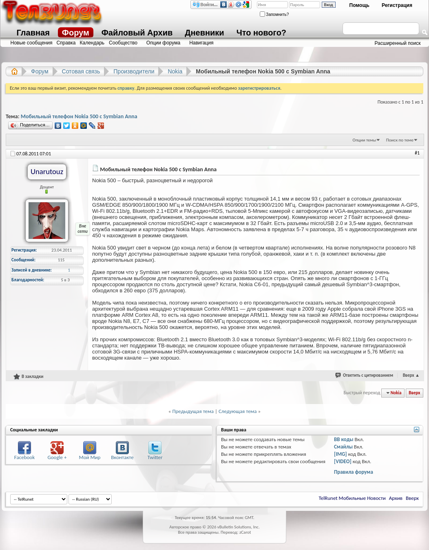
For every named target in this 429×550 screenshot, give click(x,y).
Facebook (24, 457)
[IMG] (340, 454)
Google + (57, 457)
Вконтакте (122, 457)
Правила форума (353, 472)
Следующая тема (238, 411)
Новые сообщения (32, 43)
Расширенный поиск (398, 43)
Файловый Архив (137, 32)
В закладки (28, 376)
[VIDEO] (343, 461)
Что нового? (261, 32)
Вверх (411, 375)
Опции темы (364, 140)
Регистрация (397, 5)
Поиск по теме (400, 140)
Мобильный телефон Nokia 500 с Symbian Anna (79, 116)
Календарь (92, 43)
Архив (395, 498)
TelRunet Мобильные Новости (352, 498)
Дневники (204, 32)
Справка (65, 43)
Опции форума (163, 43)
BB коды (344, 439)
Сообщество (123, 43)
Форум (75, 32)
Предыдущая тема (193, 411)
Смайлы (343, 447)
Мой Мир (90, 457)
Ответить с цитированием (368, 375)
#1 (417, 153)
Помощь (359, 5)
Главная (33, 32)
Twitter (154, 457)
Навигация (201, 43)
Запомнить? (274, 14)
